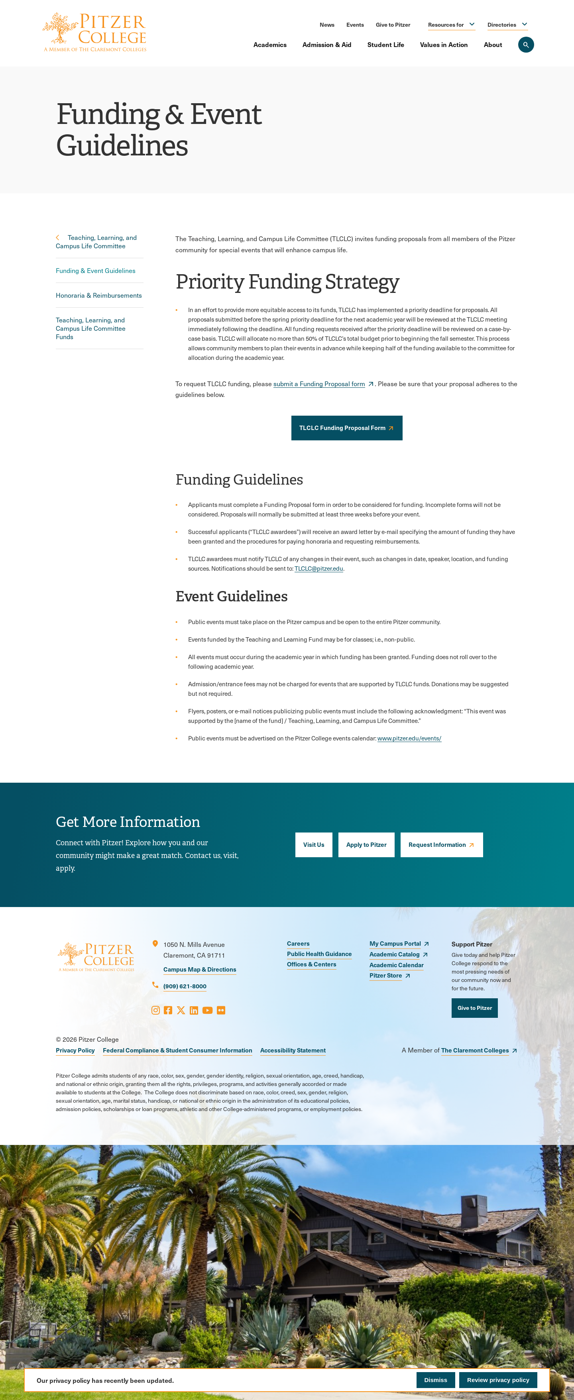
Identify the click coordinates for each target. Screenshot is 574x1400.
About (493, 44)
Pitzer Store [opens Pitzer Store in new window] (386, 975)
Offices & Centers (311, 964)
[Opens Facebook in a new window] (168, 1010)
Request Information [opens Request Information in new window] (437, 844)
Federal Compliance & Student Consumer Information (177, 1050)
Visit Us (313, 844)
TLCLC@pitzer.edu (319, 568)
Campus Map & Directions (199, 969)
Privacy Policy (75, 1050)
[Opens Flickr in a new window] (221, 1010)
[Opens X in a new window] (181, 1010)
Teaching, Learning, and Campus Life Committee (96, 241)
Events (355, 24)
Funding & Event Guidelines (96, 270)
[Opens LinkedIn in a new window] (194, 1010)
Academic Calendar (397, 964)
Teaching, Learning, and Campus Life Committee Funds (91, 328)
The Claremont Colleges (475, 1050)
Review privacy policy (498, 1379)
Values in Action (444, 44)
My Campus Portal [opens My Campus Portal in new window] (395, 943)
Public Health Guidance (319, 953)
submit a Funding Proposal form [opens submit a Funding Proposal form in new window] (319, 383)
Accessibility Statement (293, 1050)
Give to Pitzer (393, 24)
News (327, 24)
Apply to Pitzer (366, 844)
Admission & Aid (327, 44)
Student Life (386, 44)
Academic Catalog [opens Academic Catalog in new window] (395, 954)
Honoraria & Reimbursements (99, 295)
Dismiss (436, 1379)
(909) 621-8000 (184, 986)
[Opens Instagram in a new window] (155, 1010)
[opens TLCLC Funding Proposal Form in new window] (347, 428)
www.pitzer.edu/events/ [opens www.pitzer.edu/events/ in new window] (409, 738)
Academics (270, 44)
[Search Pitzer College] (526, 45)
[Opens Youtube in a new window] (207, 1010)
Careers (298, 943)
